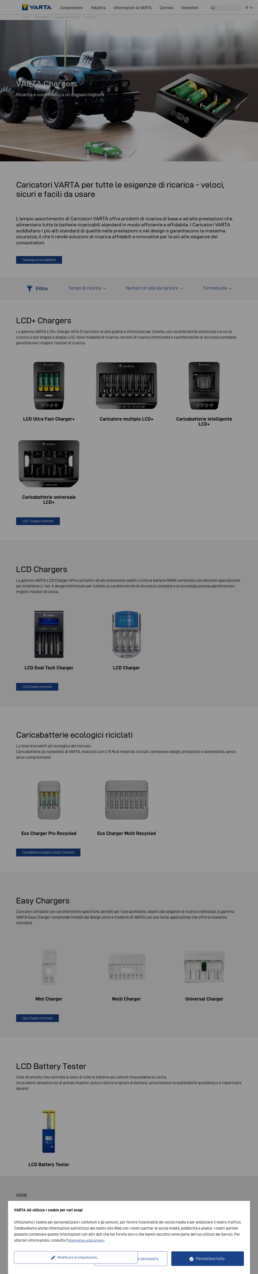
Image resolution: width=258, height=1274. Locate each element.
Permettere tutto (210, 1258)
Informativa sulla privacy (88, 1240)
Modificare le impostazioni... (55, 1258)
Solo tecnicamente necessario (133, 1258)
